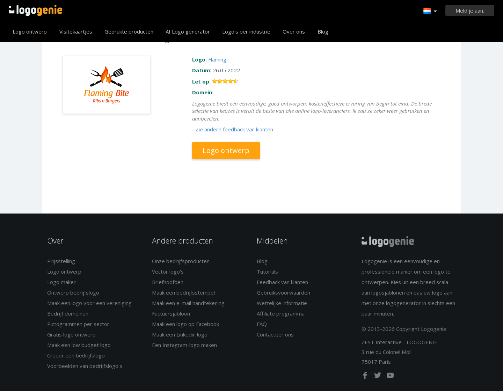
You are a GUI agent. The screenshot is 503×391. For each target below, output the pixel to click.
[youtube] (390, 376)
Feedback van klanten (282, 281)
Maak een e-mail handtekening (188, 302)
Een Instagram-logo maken (184, 344)
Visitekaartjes (75, 31)
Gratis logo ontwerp (71, 334)
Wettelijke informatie (282, 302)
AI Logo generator (188, 31)
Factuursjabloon (171, 313)
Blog (323, 31)
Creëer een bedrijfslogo (76, 355)
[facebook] (366, 376)
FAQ (262, 323)
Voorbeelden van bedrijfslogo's (84, 365)
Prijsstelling (61, 261)
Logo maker (61, 281)
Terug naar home (35, 10)
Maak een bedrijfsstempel (183, 292)
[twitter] (378, 376)
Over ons (294, 31)
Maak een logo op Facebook (185, 323)
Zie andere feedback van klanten (234, 129)
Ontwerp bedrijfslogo (73, 292)
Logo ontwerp (30, 31)
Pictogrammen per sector (78, 323)
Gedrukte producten (128, 31)
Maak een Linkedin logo (179, 334)
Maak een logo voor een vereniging (89, 302)
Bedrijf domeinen (67, 313)
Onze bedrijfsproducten (181, 261)
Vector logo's (168, 271)
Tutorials (267, 271)
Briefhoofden (167, 281)
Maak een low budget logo (79, 344)
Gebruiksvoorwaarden (283, 292)
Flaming (217, 59)
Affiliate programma (281, 313)
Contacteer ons (275, 334)
